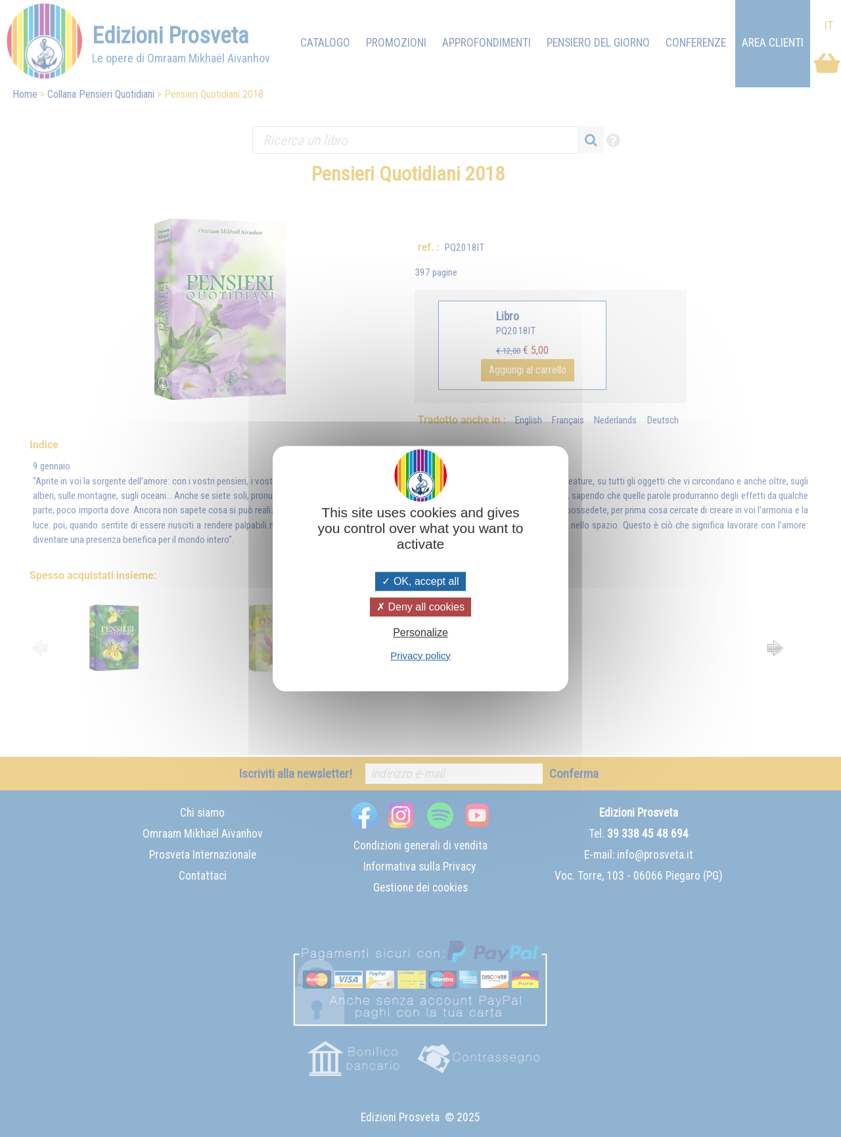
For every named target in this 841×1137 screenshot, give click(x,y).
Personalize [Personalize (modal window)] (420, 633)
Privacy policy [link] (420, 655)
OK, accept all (420, 581)
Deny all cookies (420, 606)
